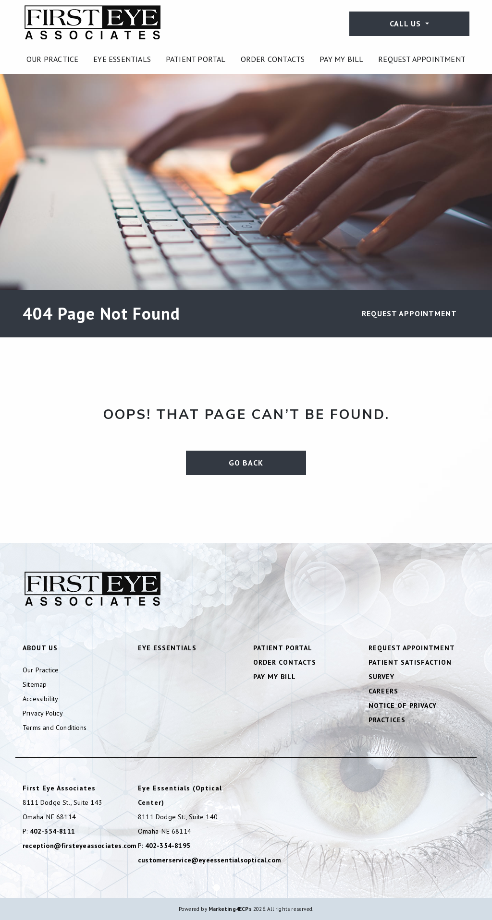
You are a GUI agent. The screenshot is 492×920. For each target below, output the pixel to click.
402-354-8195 (167, 845)
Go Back (246, 462)
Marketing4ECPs (230, 909)
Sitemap (35, 684)
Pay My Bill (341, 59)
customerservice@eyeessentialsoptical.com (209, 860)
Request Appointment (422, 59)
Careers (383, 691)
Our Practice (52, 59)
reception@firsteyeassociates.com (79, 845)
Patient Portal (196, 59)
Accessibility (41, 698)
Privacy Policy (43, 713)
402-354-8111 (52, 831)
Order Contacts (273, 59)
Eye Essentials (122, 59)
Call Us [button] (406, 23)
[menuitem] (52, 59)
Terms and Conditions (54, 727)
